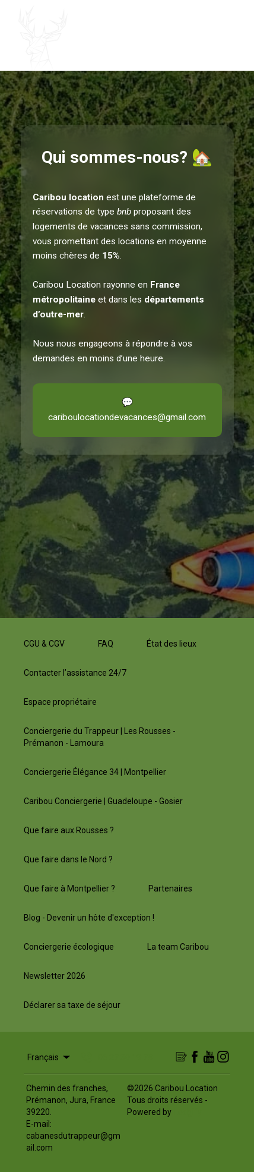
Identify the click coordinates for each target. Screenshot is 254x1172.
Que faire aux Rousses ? (69, 830)
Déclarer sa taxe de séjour (72, 1005)
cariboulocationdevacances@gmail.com (127, 417)
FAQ (105, 643)
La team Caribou (178, 947)
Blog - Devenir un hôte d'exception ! (89, 917)
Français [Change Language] (49, 1057)
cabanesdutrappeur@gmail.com (73, 1141)
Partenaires (170, 888)
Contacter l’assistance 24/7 (75, 673)
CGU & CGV (44, 643)
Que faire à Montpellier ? (69, 888)
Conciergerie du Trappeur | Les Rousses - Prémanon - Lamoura (100, 737)
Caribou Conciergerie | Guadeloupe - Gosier (103, 801)
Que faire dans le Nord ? (68, 859)
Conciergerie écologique (69, 947)
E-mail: (39, 1124)
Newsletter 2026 (54, 976)
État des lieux (171, 643)
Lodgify (188, 1112)
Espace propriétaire (60, 702)
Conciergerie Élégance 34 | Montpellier (95, 772)
